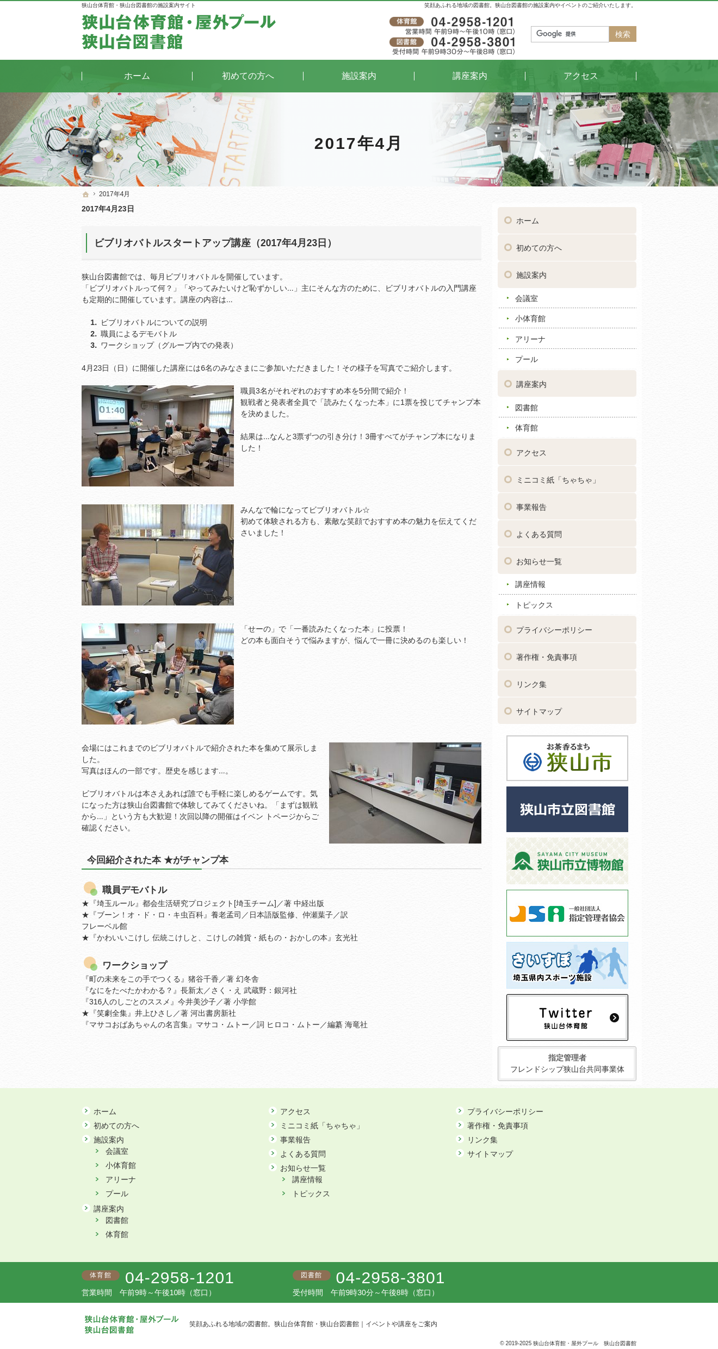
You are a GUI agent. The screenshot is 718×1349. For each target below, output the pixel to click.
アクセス (531, 449)
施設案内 (531, 271)
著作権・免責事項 (546, 653)
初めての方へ (539, 244)
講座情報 (530, 580)
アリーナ (530, 335)
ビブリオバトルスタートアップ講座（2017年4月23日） (215, 243)
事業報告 (531, 503)
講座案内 (531, 380)
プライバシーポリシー (554, 626)
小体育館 (530, 314)
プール (526, 355)
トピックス (534, 601)
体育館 (526, 424)
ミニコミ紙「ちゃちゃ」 (558, 476)
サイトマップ (539, 707)
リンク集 (531, 680)
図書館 (526, 403)
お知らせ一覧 (539, 557)
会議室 (526, 294)
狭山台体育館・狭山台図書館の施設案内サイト (139, 5)
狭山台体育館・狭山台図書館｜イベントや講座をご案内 (355, 1324)
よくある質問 (539, 530)
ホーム (527, 217)
